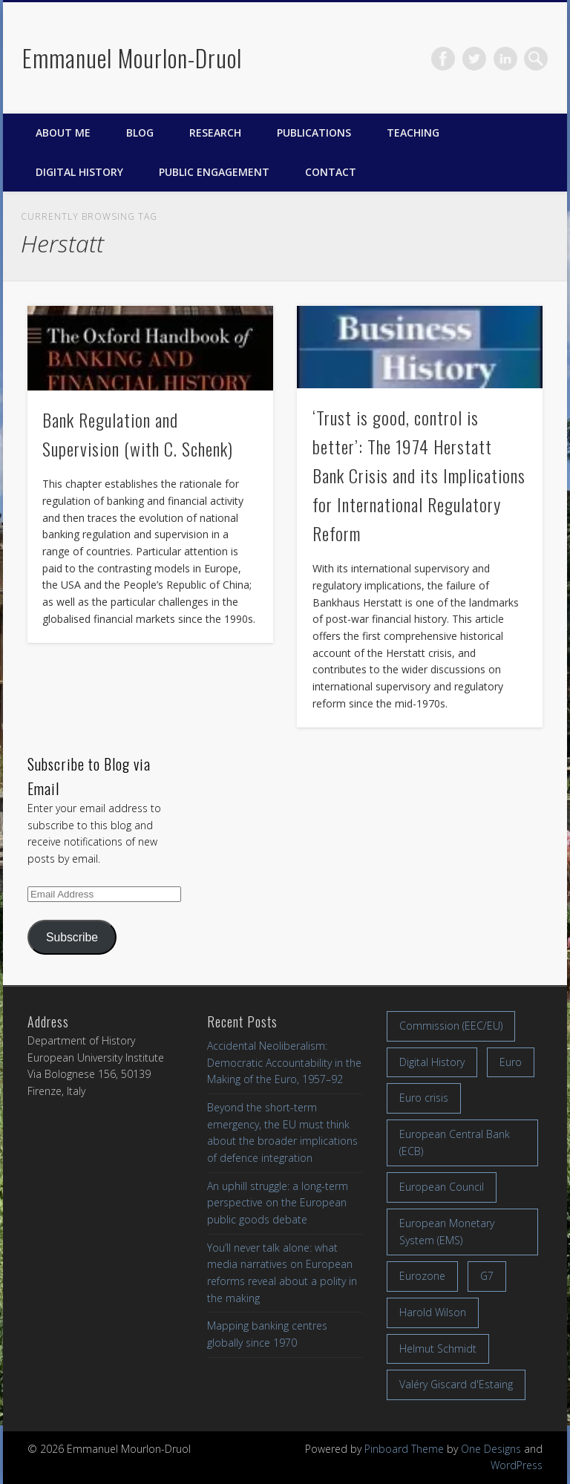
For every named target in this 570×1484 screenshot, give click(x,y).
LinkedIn (505, 59)
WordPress (517, 1465)
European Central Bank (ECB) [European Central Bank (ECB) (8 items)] (454, 1142)
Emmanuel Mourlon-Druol (132, 57)
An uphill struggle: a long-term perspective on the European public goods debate (277, 1202)
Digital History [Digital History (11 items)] (432, 1062)
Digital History (79, 172)
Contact (330, 172)
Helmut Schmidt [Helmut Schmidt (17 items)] (437, 1348)
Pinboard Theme (404, 1449)
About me (63, 132)
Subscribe (72, 937)
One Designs (491, 1449)
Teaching (413, 132)
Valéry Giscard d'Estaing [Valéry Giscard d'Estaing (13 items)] (456, 1384)
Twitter (474, 59)
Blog (140, 132)
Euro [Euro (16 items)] (510, 1062)
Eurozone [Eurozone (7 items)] (422, 1276)
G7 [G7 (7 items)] (487, 1276)
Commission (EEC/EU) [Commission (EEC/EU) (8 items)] (450, 1026)
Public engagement (214, 172)
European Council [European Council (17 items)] (441, 1187)
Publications (314, 132)
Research (215, 132)
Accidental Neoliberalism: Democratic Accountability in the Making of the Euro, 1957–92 (284, 1062)
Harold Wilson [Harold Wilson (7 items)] (432, 1312)
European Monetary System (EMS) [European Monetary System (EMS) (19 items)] (446, 1231)
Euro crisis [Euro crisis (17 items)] (423, 1098)
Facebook (443, 59)
